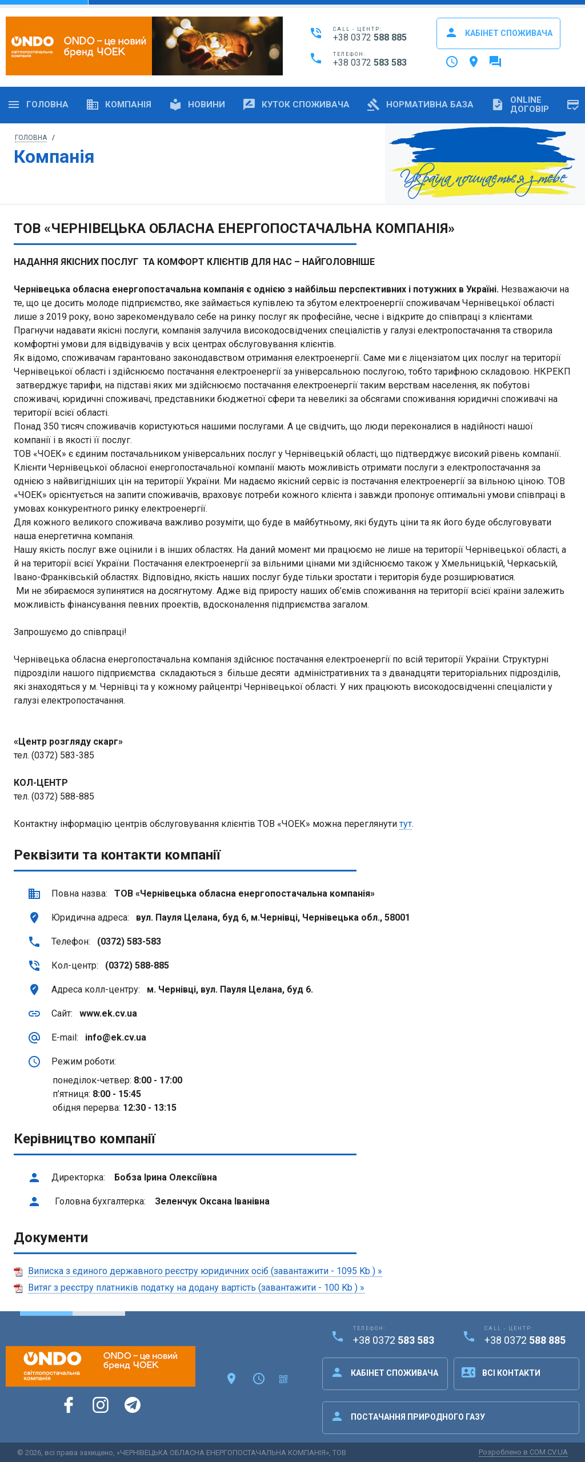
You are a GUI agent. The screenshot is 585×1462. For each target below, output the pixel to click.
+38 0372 (370, 37)
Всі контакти (501, 1372)
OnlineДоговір (520, 104)
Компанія (118, 104)
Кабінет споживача (498, 32)
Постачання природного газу (407, 1416)
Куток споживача (296, 104)
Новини (197, 104)
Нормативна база (420, 104)
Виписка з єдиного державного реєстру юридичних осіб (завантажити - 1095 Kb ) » (205, 1271)
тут (405, 823)
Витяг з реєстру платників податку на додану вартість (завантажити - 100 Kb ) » (196, 1287)
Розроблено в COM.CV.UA (523, 1452)
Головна (38, 104)
